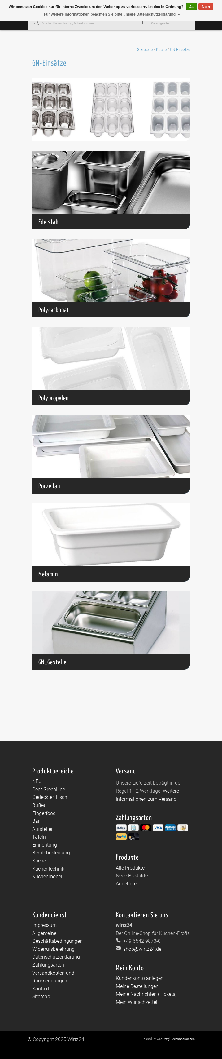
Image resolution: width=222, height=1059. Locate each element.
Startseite (145, 49)
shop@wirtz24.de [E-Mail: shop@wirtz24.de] (141, 949)
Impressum (44, 925)
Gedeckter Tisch (49, 797)
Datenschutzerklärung (56, 957)
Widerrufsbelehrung (53, 949)
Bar (36, 821)
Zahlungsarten (48, 965)
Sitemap (41, 996)
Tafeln (39, 837)
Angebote (126, 884)
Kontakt (40, 989)
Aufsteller (42, 829)
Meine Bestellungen (137, 986)
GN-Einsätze (180, 49)
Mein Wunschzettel (136, 1002)
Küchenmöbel (47, 877)
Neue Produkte (132, 876)
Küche (161, 49)
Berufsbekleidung (51, 853)
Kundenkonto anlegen (139, 978)
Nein (206, 7)
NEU (37, 781)
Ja (191, 7)
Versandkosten (183, 1039)
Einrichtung (44, 845)
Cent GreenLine (48, 789)
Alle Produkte (130, 868)
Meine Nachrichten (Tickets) (146, 994)
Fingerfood (44, 813)
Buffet (38, 805)
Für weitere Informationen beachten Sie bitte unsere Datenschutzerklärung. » (112, 14)
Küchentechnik (48, 869)
